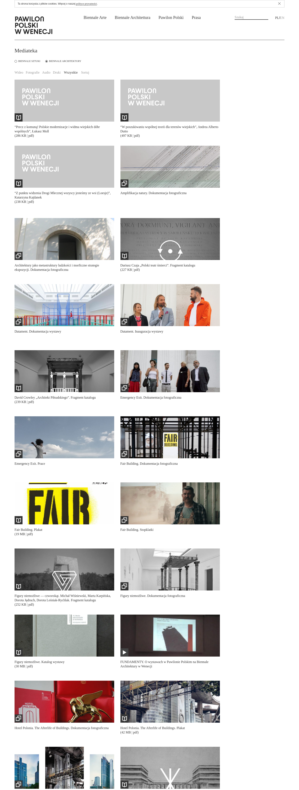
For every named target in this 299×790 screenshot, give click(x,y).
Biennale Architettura (132, 17)
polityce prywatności (86, 3)
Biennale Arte (95, 17)
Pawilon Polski (171, 17)
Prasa (196, 17)
